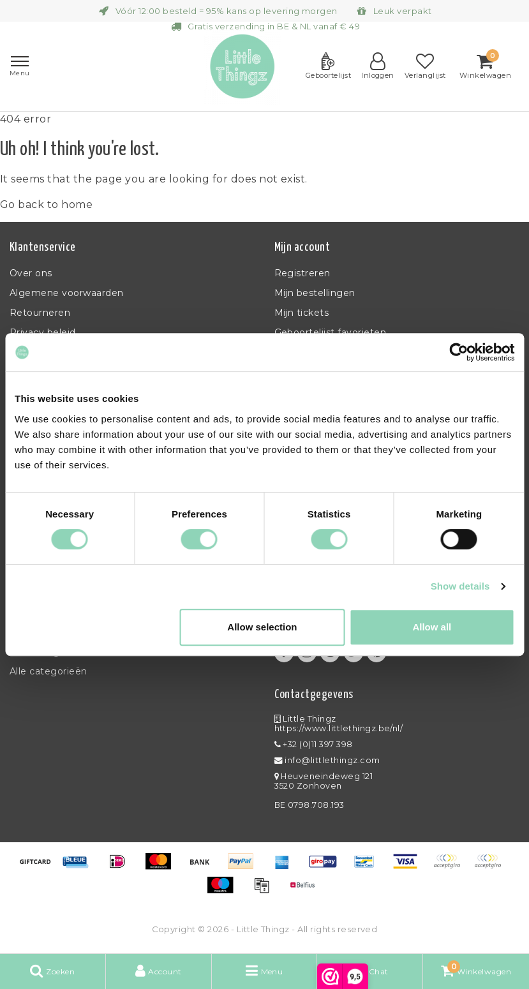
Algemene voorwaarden (67, 293)
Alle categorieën (48, 671)
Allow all (431, 626)
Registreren (302, 273)
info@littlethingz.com (327, 760)
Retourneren (40, 312)
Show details (460, 586)
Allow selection (262, 626)
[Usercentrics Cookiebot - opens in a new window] (458, 352)
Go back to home (46, 204)
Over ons (31, 273)
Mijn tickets (301, 312)
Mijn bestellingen (314, 293)
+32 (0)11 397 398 (313, 744)
